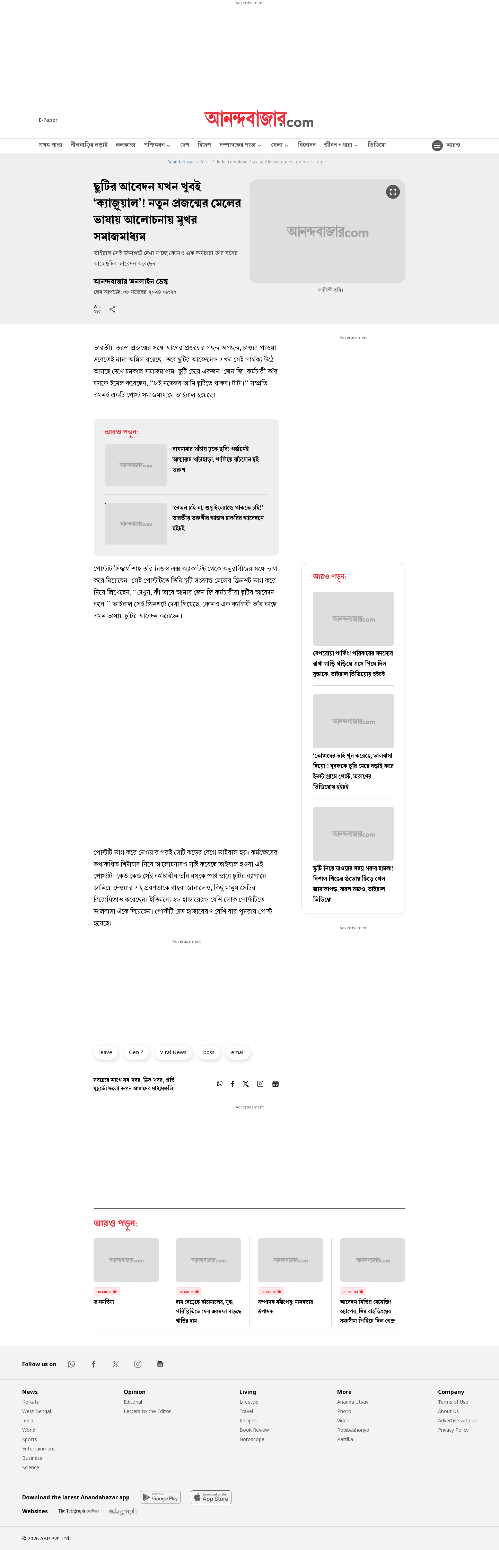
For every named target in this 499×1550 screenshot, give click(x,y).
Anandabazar (180, 162)
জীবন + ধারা (341, 145)
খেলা (280, 145)
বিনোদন (307, 145)
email (238, 1051)
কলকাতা (125, 145)
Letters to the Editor (147, 1411)
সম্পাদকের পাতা (241, 145)
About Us (448, 1411)
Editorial (133, 1401)
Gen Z (136, 1051)
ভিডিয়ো (377, 145)
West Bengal (36, 1411)
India (27, 1420)
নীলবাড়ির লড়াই (89, 145)
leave (105, 1051)
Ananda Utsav (352, 1401)
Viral (205, 162)
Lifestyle (249, 1401)
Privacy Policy (453, 1430)
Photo (344, 1411)
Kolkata (31, 1401)
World (28, 1430)
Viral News (173, 1051)
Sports (29, 1439)
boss (209, 1051)
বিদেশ (204, 145)
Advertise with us (457, 1420)
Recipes (248, 1420)
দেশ (184, 145)
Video (343, 1420)
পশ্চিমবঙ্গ (158, 145)
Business (32, 1458)
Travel (246, 1411)
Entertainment (38, 1448)
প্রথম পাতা (50, 145)
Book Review (254, 1430)
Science (30, 1467)
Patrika (345, 1439)
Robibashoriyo (353, 1430)
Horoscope (251, 1439)
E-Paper (48, 120)
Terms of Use (453, 1401)
